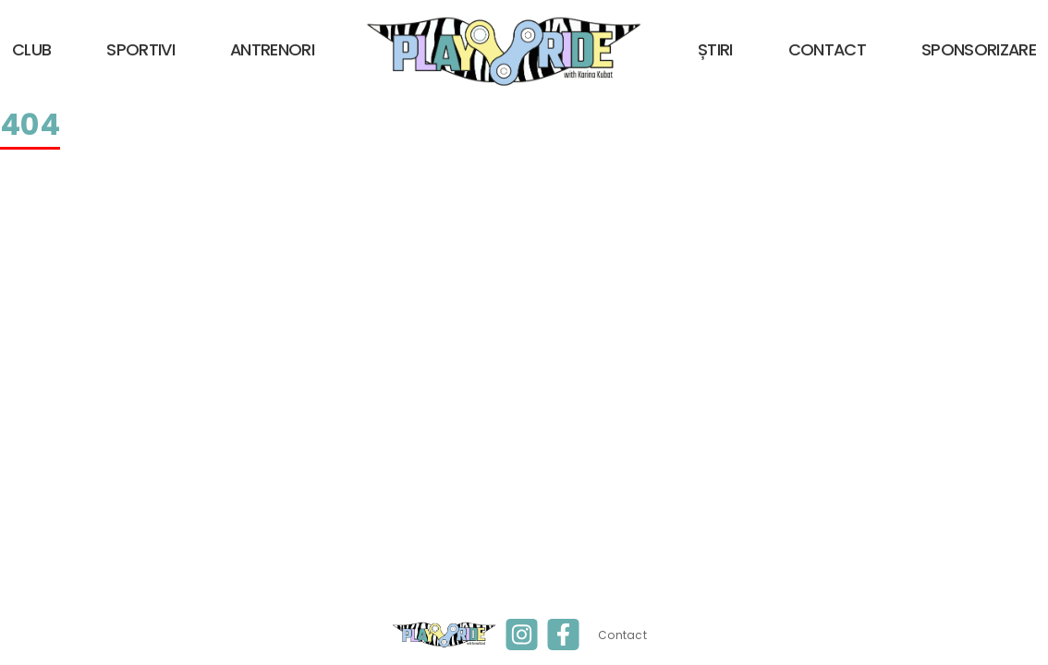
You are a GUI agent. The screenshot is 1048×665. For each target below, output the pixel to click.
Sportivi (140, 49)
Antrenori (272, 49)
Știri (715, 49)
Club (31, 49)
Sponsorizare (978, 49)
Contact (827, 49)
